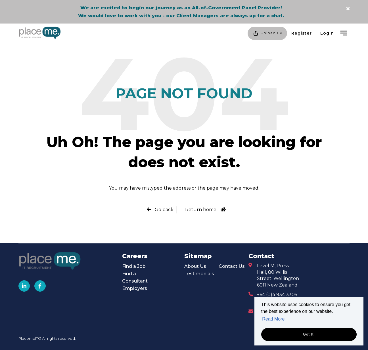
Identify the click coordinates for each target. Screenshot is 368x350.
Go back (163, 209)
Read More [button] (273, 319)
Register (301, 33)
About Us (195, 266)
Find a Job (134, 266)
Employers (134, 288)
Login (327, 33)
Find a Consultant (135, 277)
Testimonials (199, 273)
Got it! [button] (309, 334)
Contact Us (232, 266)
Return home (200, 209)
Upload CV (267, 33)
